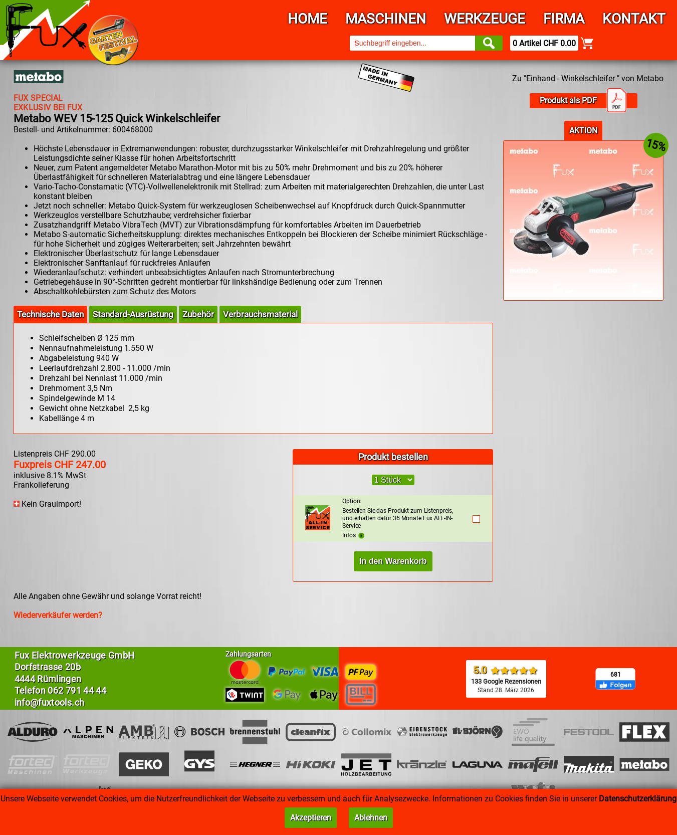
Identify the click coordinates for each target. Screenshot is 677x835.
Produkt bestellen (393, 457)
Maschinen (385, 19)
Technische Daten (50, 314)
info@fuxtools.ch (50, 702)
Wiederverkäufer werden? (58, 615)
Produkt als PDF (583, 100)
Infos (353, 535)
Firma (563, 19)
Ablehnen (370, 817)
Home (307, 19)
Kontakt (633, 19)
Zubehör (198, 314)
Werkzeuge (484, 19)
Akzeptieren (310, 817)
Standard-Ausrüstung (133, 314)
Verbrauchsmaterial (260, 314)
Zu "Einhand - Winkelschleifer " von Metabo (587, 78)
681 (615, 674)
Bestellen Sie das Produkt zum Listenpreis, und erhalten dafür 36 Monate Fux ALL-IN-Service (402, 513)
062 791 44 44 (77, 690)
